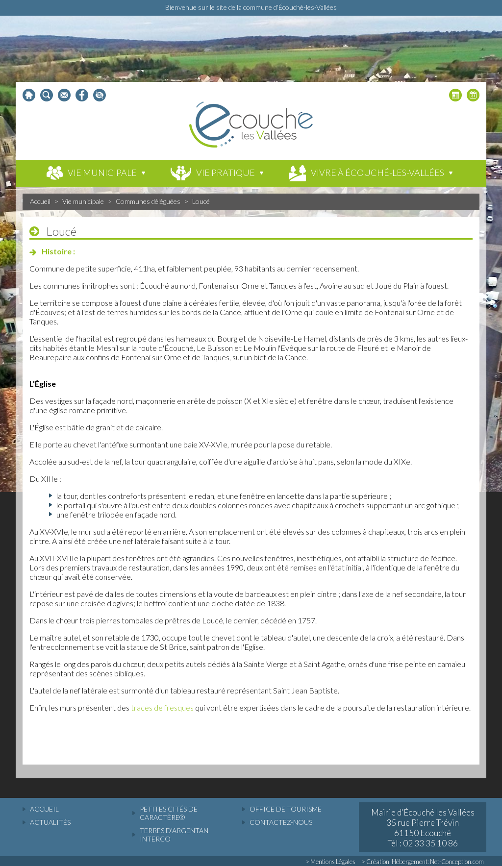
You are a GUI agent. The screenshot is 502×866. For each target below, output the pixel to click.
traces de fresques (162, 707)
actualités (50, 822)
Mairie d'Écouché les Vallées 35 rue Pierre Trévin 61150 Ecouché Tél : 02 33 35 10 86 (423, 827)
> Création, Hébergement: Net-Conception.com (423, 862)
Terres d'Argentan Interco (174, 834)
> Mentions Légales (330, 862)
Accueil (40, 201)
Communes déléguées (148, 201)
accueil (44, 809)
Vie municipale (83, 201)
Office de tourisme (286, 809)
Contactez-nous (281, 822)
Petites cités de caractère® (169, 813)
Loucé (201, 201)
